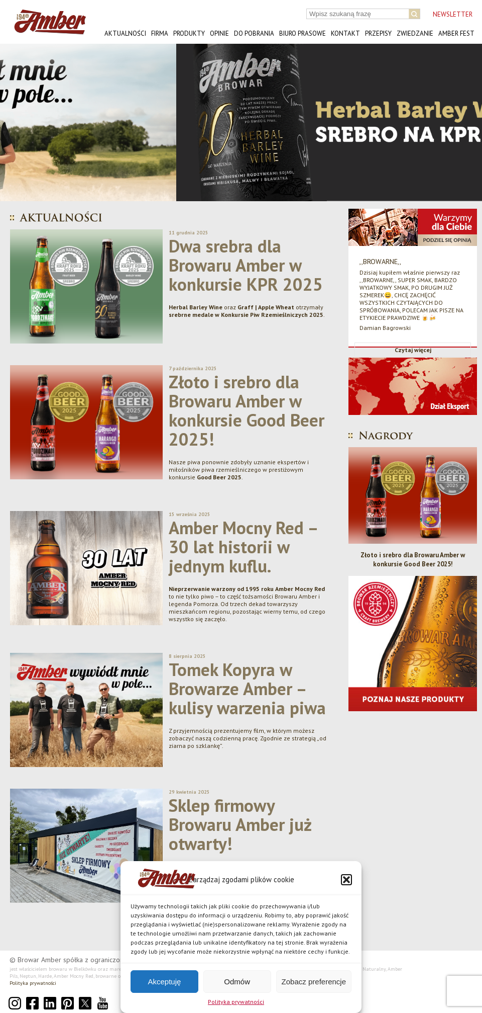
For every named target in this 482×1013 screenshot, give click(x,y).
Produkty (189, 33)
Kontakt (345, 33)
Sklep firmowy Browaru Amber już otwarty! (240, 824)
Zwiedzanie (415, 33)
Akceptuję (164, 981)
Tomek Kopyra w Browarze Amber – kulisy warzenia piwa (247, 688)
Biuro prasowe (302, 33)
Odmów (237, 981)
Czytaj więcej (413, 350)
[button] (346, 880)
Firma (159, 33)
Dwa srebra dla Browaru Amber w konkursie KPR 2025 (246, 265)
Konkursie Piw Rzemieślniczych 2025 (272, 314)
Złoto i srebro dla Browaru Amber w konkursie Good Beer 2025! (246, 410)
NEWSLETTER (452, 14)
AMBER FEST (456, 33)
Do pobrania (254, 33)
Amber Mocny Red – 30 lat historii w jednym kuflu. (243, 546)
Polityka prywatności (236, 1001)
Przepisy (378, 33)
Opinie (219, 33)
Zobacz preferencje (314, 981)
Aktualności (125, 33)
